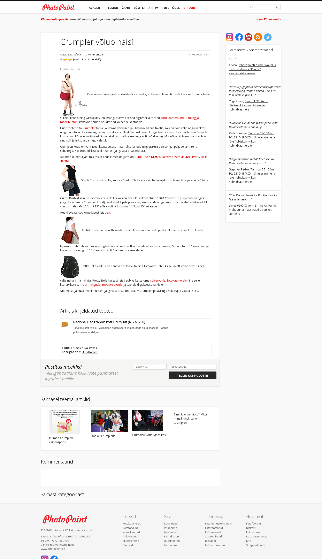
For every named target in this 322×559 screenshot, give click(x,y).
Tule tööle (171, 8)
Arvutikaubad (131, 532)
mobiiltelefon (69, 122)
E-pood (189, 8)
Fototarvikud (131, 528)
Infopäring (170, 528)
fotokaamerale (177, 280)
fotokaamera (170, 118)
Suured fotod (213, 536)
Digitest (250, 528)
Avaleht (95, 8)
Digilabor (210, 541)
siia (196, 291)
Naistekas (90, 348)
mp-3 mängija (189, 118)
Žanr (126, 8)
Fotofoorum (253, 523)
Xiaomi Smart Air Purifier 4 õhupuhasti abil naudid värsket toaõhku (253, 210)
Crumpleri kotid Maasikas (149, 435)
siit (109, 212)
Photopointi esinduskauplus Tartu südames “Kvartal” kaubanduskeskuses (252, 69)
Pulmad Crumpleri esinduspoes (61, 440)
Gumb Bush (147, 157)
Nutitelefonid (131, 541)
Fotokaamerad (132, 523)
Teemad (112, 8)
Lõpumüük (170, 545)
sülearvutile (157, 280)
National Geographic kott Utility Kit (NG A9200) (109, 322)
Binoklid (128, 545)
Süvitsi (139, 8)
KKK (248, 541)
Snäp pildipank (255, 545)
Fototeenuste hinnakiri (219, 523)
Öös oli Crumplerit (103, 436)
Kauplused (171, 523)
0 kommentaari (95, 54)
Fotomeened (213, 532)
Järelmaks (170, 532)
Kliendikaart (171, 536)
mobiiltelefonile (112, 284)
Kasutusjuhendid (257, 536)
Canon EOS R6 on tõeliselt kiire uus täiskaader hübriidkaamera (248, 105)
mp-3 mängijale (90, 284)
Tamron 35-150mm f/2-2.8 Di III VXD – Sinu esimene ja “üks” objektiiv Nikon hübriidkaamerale (252, 139)
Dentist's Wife (176, 157)
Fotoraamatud (214, 528)
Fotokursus (253, 532)
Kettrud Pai (74, 54)
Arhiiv (153, 8)
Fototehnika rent (215, 545)
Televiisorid (130, 536)
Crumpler (89, 128)
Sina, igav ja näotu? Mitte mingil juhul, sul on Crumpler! (190, 418)
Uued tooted (90, 352)
